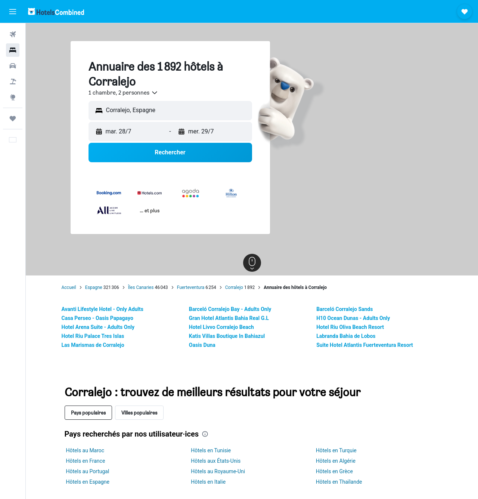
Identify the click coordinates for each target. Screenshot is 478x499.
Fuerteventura (191, 287)
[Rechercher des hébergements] (12, 50)
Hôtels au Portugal (87, 471)
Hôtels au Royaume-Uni (218, 471)
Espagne (93, 287)
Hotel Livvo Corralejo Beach (221, 327)
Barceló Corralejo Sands (344, 309)
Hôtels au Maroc (85, 450)
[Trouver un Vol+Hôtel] (12, 81)
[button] (12, 11)
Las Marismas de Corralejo (93, 345)
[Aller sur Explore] (12, 97)
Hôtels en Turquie (336, 450)
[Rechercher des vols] (12, 34)
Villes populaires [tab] (139, 412)
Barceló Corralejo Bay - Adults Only (230, 309)
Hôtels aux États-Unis (215, 461)
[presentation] (205, 434)
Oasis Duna (202, 345)
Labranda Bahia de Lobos (345, 336)
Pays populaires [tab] (88, 412)
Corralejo (234, 287)
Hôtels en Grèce (334, 471)
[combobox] (123, 92)
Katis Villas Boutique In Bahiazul (227, 336)
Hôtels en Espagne (87, 482)
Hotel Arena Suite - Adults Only (98, 327)
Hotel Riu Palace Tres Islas (93, 336)
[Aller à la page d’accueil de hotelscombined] (56, 11)
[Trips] (12, 118)
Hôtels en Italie (208, 482)
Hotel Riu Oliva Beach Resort (350, 327)
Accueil (69, 287)
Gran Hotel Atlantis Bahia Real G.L (229, 318)
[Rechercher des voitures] (12, 65)
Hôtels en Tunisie (211, 450)
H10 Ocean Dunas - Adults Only (353, 318)
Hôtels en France (85, 461)
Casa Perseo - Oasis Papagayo (97, 318)
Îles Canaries (141, 287)
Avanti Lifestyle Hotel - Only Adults (102, 309)
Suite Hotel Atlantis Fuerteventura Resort (364, 345)
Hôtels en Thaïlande (339, 482)
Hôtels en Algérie (336, 461)
